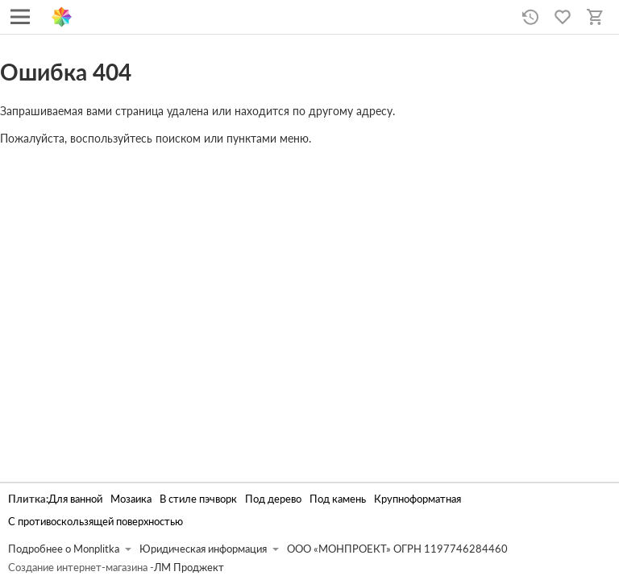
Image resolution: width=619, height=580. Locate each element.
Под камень (338, 499)
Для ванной (75, 499)
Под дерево (273, 499)
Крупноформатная (417, 499)
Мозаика (131, 499)
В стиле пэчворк (198, 499)
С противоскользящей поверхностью (95, 522)
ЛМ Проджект (189, 567)
